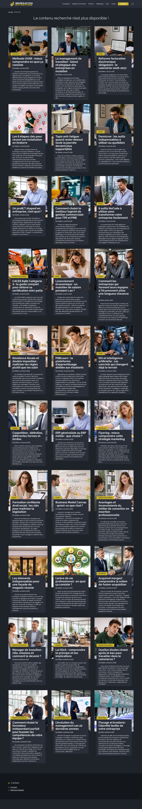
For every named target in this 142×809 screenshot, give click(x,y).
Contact (13, 797)
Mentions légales (17, 800)
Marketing (99, 4)
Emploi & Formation (79, 4)
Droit (107, 4)
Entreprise (66, 4)
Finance (91, 4)
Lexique (123, 4)
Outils (113, 4)
